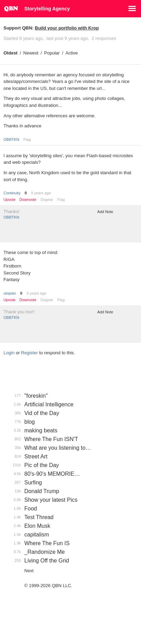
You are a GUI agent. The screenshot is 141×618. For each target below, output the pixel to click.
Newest (30, 53)
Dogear (47, 199)
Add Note (105, 212)
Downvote (27, 200)
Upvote (9, 200)
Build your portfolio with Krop (67, 28)
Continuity (11, 193)
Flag (27, 139)
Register (29, 352)
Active (72, 53)
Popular (52, 53)
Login (9, 352)
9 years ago (41, 193)
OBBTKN (11, 139)
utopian (9, 293)
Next (29, 570)
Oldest (10, 53)
